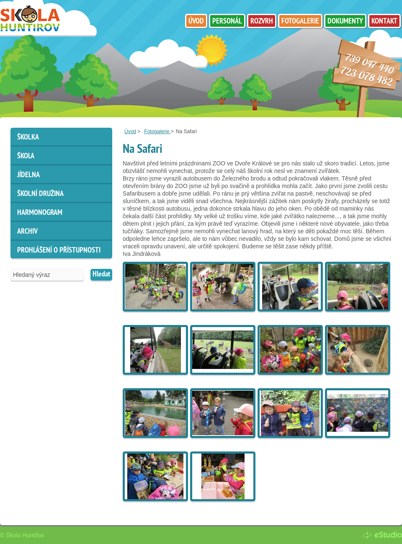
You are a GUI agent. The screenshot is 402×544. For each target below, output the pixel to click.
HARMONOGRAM (39, 213)
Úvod (130, 131)
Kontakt (384, 21)
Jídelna (28, 175)
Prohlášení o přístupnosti (58, 250)
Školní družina (40, 194)
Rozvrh (261, 21)
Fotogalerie (157, 131)
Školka (28, 137)
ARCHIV (27, 232)
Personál (227, 21)
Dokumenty (345, 21)
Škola (25, 156)
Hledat (101, 274)
